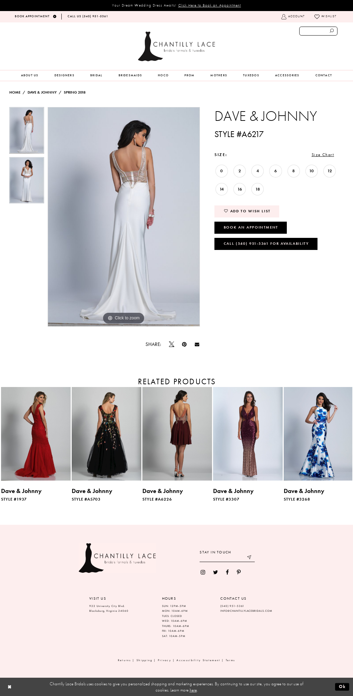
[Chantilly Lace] (176, 46)
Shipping (144, 660)
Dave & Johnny (42, 92)
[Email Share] (197, 344)
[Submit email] (249, 558)
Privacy (164, 660)
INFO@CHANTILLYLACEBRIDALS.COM (246, 611)
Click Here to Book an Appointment (209, 5)
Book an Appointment (251, 227)
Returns (124, 660)
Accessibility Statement (198, 660)
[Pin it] (184, 344)
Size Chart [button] (323, 154)
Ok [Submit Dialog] (342, 686)
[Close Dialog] (9, 687)
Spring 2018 (74, 92)
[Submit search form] (332, 31)
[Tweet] (171, 344)
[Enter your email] (227, 558)
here (193, 690)
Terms (230, 660)
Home (14, 92)
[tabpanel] (26, 132)
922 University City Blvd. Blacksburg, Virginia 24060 (109, 608)
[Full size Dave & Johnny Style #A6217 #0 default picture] (124, 216)
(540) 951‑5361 (232, 606)
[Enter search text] (318, 31)
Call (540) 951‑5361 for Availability (266, 243)
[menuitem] (30, 75)
